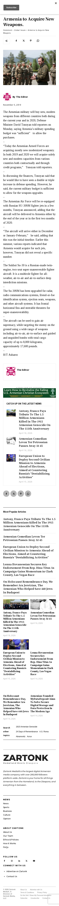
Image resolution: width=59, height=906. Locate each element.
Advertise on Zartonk (16, 871)
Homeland (7, 30)
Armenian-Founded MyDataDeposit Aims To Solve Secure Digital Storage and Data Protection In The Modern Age (42, 703)
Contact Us (11, 876)
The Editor (23, 369)
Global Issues (20, 30)
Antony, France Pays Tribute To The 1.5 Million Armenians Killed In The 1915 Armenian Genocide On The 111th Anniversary (35, 419)
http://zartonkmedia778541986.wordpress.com (34, 374)
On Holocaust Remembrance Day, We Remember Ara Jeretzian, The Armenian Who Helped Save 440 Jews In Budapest (16, 705)
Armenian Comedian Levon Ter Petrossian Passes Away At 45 (33, 442)
